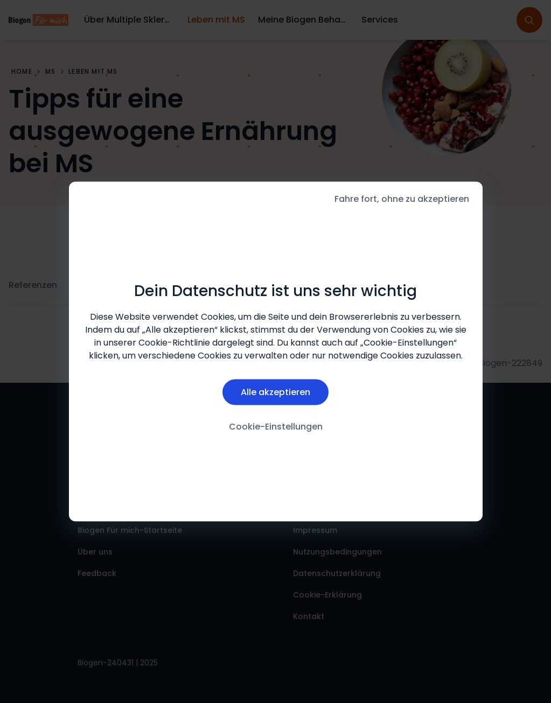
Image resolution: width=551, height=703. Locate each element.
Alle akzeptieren (275, 391)
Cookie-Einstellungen (276, 426)
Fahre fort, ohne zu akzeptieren (401, 199)
